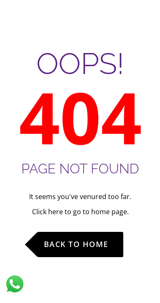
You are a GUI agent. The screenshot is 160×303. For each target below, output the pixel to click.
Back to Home (76, 244)
